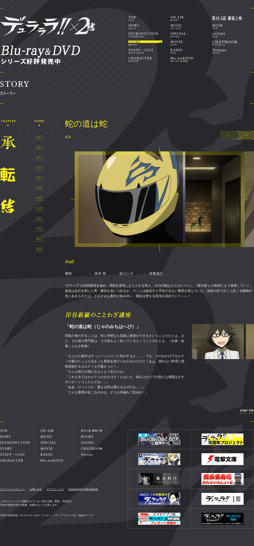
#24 (39, 249)
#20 (39, 208)
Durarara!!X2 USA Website (83, 489)
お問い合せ (36, 489)
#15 (39, 157)
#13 (39, 137)
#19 (39, 198)
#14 (39, 147)
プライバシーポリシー (12, 489)
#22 (39, 229)
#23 (39, 239)
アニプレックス (55, 489)
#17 (39, 178)
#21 (39, 218)
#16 (39, 168)
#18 (39, 188)
